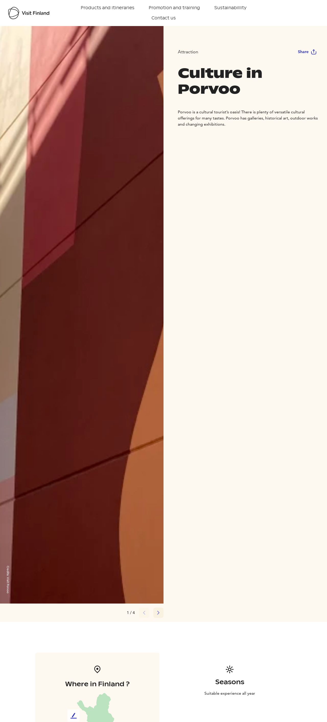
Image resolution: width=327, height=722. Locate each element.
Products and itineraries (107, 7)
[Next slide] (158, 613)
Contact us (163, 18)
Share (307, 52)
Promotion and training (174, 7)
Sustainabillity (230, 7)
